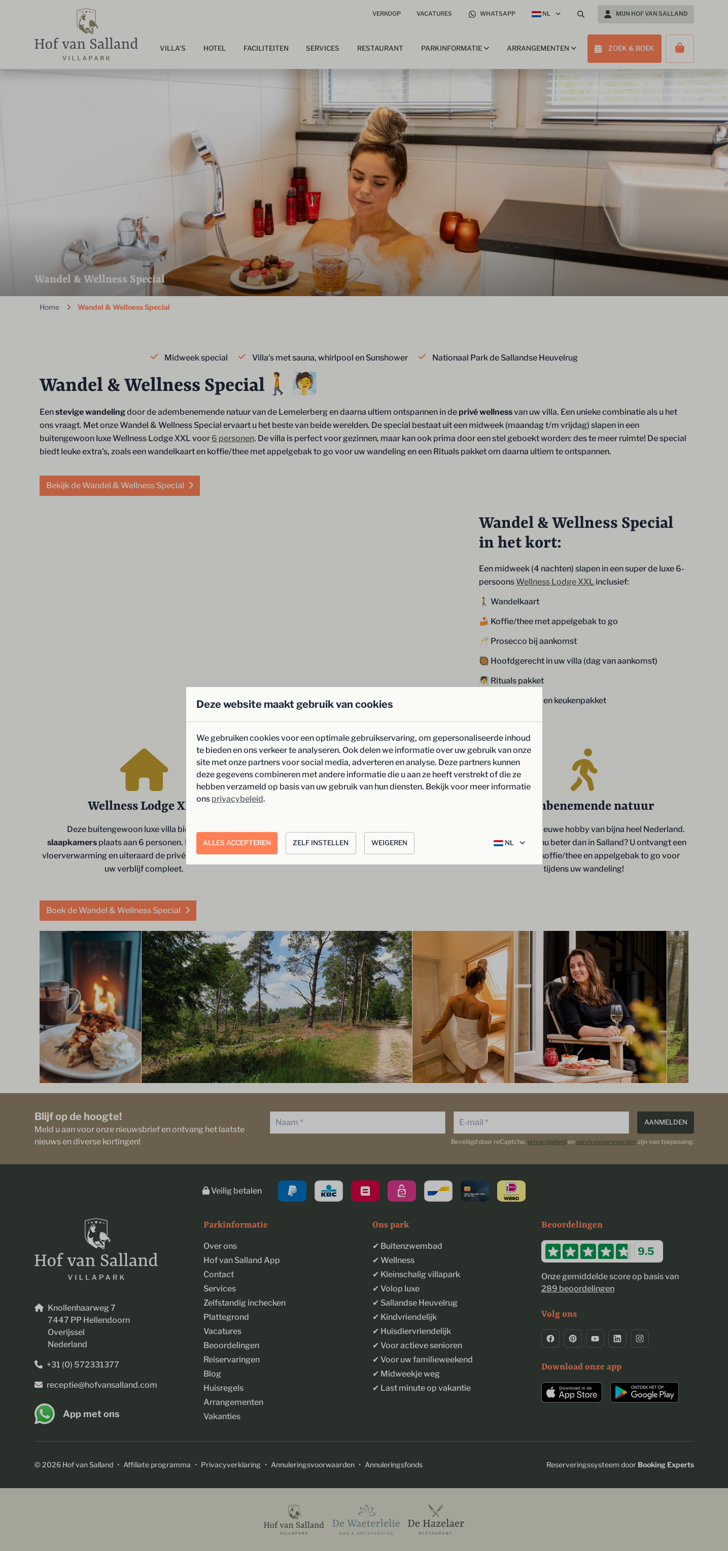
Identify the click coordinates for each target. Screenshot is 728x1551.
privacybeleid (237, 799)
